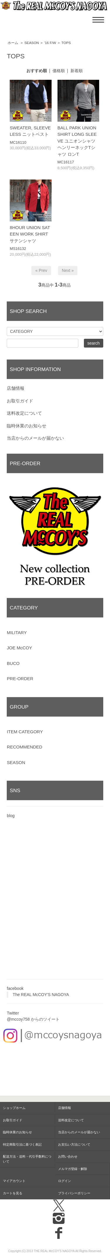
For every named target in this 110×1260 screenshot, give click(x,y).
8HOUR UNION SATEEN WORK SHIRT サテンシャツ (30, 234)
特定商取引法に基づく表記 (22, 1144)
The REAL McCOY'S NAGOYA (41, 994)
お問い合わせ (67, 1156)
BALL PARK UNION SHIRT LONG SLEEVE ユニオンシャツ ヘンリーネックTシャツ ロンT (77, 141)
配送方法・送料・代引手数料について (27, 1159)
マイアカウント (14, 1181)
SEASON (31, 43)
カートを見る (12, 1193)
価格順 (59, 70)
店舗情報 (15, 388)
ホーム (13, 43)
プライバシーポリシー (74, 1193)
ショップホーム (14, 1108)
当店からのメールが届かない (35, 438)
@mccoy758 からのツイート (33, 1019)
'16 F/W (50, 43)
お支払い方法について (74, 1144)
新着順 (76, 70)
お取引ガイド (20, 400)
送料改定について (24, 413)
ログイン (64, 1181)
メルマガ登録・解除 (72, 1169)
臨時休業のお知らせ (26, 425)
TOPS (66, 43)
